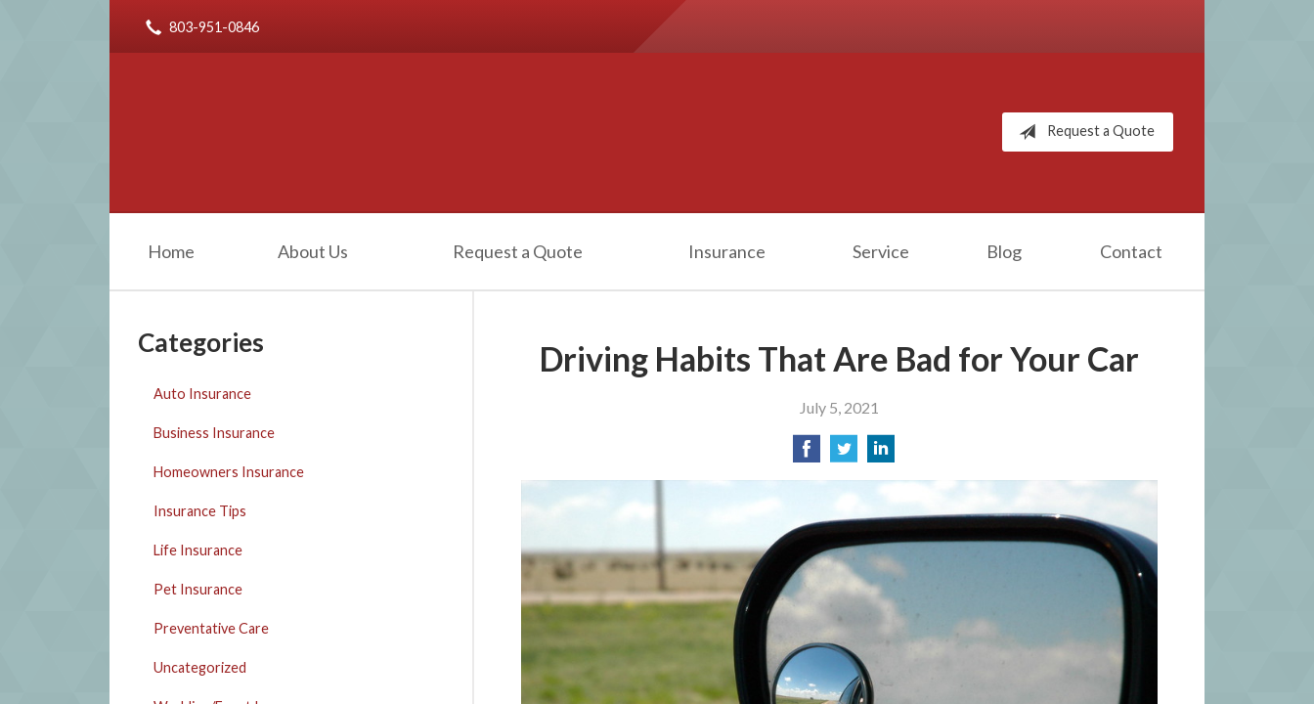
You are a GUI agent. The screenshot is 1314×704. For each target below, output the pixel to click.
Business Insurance (214, 432)
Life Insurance (197, 550)
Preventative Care (211, 628)
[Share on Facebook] (806, 454)
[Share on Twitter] (843, 454)
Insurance (727, 251)
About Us (313, 251)
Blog (1004, 251)
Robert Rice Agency (334, 132)
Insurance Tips (199, 511)
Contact (1131, 251)
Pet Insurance (197, 589)
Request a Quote (1083, 132)
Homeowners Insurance (228, 471)
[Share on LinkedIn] (881, 454)
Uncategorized (199, 667)
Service (881, 251)
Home (171, 251)
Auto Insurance (202, 393)
